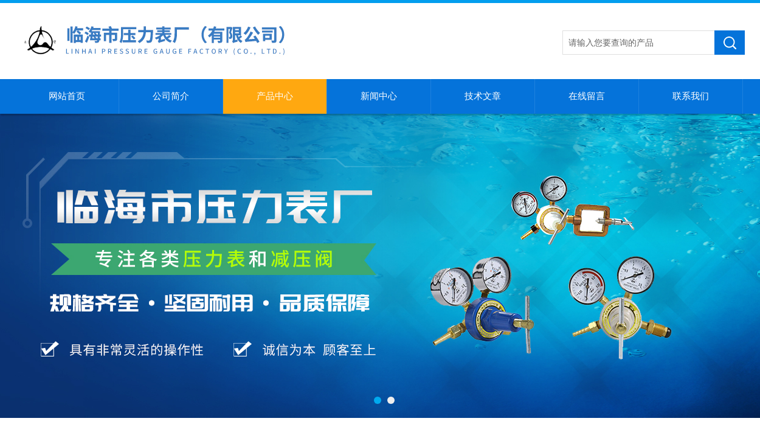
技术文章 (483, 96)
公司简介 (171, 96)
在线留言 (586, 96)
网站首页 (67, 96)
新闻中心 (379, 96)
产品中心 (275, 96)
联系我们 (690, 96)
